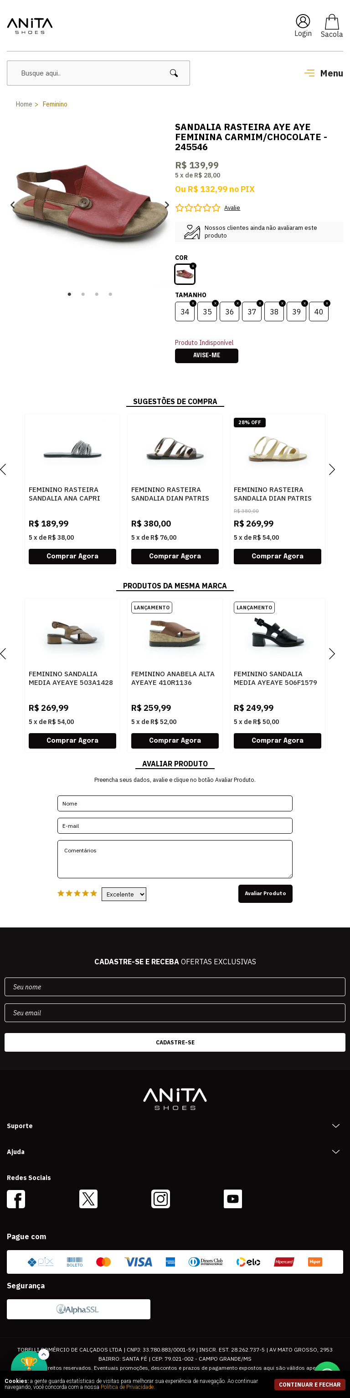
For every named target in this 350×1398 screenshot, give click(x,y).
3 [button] (96, 294)
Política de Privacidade (127, 1387)
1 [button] (69, 294)
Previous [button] (12, 205)
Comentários (175, 859)
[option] (90, 205)
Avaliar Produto (265, 893)
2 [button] (83, 294)
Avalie (232, 208)
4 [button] (110, 294)
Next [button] (167, 205)
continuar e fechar (310, 1384)
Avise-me (206, 356)
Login (303, 33)
